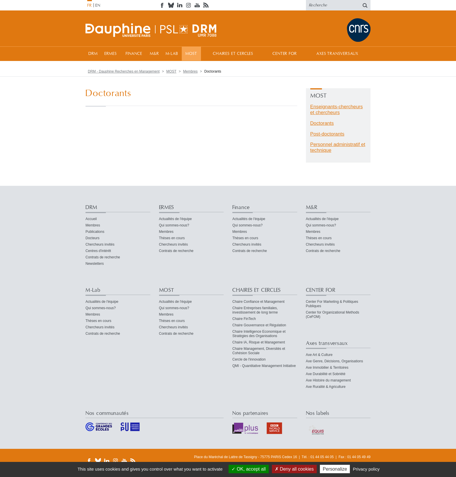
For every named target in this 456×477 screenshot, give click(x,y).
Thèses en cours (172, 238)
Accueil (91, 219)
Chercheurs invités (100, 244)
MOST (191, 53)
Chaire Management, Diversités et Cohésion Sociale (258, 351)
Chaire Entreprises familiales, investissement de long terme (255, 310)
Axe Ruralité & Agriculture (326, 387)
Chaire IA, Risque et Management (258, 342)
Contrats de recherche (103, 257)
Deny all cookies (294, 469)
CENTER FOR (284, 53)
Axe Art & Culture (319, 355)
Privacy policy (366, 469)
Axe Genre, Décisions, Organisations (334, 361)
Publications (95, 232)
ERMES (110, 53)
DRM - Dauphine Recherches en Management (124, 71)
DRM (93, 53)
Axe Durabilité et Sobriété (325, 374)
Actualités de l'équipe (175, 219)
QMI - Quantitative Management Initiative (264, 366)
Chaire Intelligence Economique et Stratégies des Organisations (259, 334)
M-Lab (171, 53)
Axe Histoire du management (328, 380)
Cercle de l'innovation (249, 359)
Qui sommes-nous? (174, 225)
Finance (134, 53)
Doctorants (322, 123)
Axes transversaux (337, 53)
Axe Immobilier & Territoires (327, 368)
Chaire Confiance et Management (258, 302)
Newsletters (95, 264)
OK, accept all (248, 469)
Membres (190, 71)
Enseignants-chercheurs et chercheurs (336, 109)
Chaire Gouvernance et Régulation (259, 325)
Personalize (335, 469)
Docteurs (92, 238)
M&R (154, 53)
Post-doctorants (327, 134)
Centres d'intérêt (98, 251)
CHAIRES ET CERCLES (233, 53)
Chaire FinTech (244, 319)
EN (97, 5)
